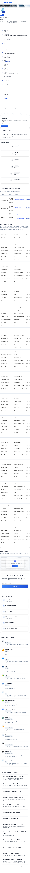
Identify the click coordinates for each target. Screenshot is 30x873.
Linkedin (13, 868)
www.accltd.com (7, 61)
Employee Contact (24, 103)
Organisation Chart (15, 103)
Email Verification (15, 106)
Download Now (4, 125)
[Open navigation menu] (27, 2)
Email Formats (5, 106)
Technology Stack (5, 108)
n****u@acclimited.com (19, 214)
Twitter (16, 868)
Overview (5, 103)
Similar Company (24, 106)
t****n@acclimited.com (19, 199)
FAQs (15, 108)
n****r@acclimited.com (19, 218)
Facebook (20, 868)
